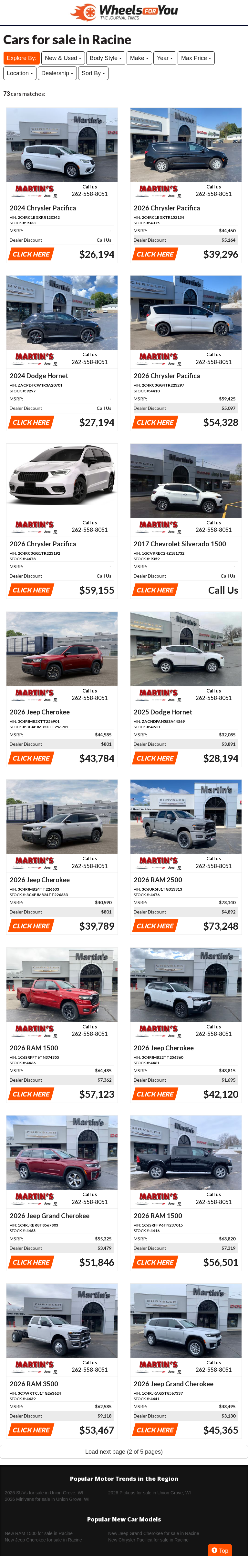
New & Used (63, 58)
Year (165, 58)
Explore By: (21, 58)
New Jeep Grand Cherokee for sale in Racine (153, 1533)
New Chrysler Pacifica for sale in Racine (148, 1539)
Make (139, 58)
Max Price (196, 58)
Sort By (93, 73)
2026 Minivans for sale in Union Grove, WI (47, 1499)
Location (20, 73)
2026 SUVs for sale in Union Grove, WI (44, 1492)
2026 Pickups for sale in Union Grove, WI (149, 1492)
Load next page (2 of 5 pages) (124, 1452)
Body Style (106, 58)
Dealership (57, 73)
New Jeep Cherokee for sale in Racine (43, 1539)
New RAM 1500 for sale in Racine (39, 1533)
